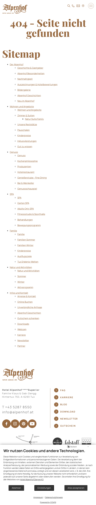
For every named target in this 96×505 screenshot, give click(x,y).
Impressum (38, 497)
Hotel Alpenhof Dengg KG (31, 479)
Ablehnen (16, 487)
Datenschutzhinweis (54, 497)
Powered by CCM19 (48, 502)
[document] (48, 466)
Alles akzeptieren (76, 487)
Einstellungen (44, 487)
